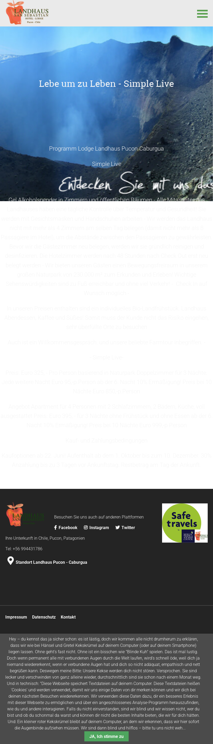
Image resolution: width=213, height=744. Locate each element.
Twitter (125, 605)
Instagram (97, 605)
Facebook (66, 605)
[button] (202, 13)
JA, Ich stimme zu (106, 736)
